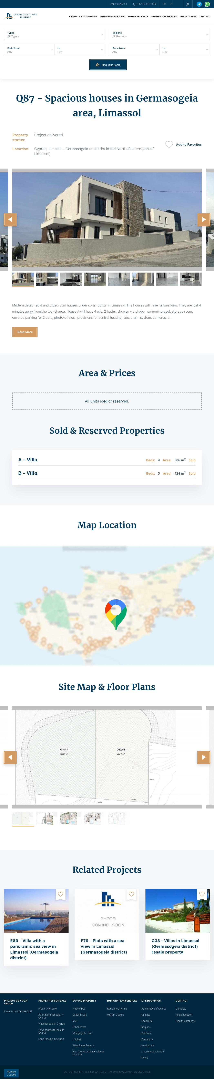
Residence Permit (117, 1008)
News (144, 1057)
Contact (205, 16)
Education (147, 1039)
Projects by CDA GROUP (83, 16)
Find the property (185, 1021)
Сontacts (181, 1008)
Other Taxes (79, 1027)
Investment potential (152, 1051)
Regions (146, 1027)
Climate (145, 1014)
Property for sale (47, 1008)
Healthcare (147, 1045)
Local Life (147, 1021)
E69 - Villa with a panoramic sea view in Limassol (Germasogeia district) (34, 949)
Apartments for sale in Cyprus (50, 1016)
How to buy (79, 1008)
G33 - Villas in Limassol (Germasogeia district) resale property (175, 946)
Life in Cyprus (188, 16)
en (164, 4)
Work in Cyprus (115, 1014)
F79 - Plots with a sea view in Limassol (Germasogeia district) (104, 946)
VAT (75, 1021)
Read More (25, 332)
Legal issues (80, 1014)
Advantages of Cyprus (153, 1008)
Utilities (77, 1039)
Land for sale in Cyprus (51, 1039)
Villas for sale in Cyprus (51, 1023)
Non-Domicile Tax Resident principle (88, 1053)
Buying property (138, 16)
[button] (10, 219)
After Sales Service (83, 1045)
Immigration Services (164, 16)
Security (146, 1033)
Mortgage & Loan (82, 1033)
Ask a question (118, 4)
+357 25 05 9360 (144, 4)
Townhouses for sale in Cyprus (51, 1031)
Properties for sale (112, 16)
